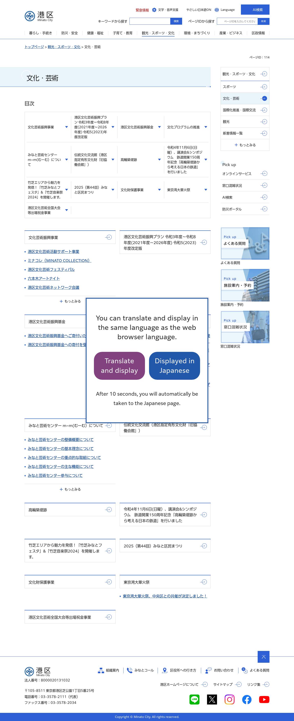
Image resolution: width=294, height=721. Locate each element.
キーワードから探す (133, 21)
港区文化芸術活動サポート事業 (53, 251)
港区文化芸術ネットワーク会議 (53, 287)
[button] (139, 9)
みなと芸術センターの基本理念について (61, 448)
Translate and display (119, 365)
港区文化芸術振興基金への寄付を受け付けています (70, 345)
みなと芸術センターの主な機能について (61, 466)
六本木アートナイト (44, 278)
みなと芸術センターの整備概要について (61, 439)
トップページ (34, 46)
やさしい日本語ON (198, 9)
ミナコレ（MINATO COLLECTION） (59, 260)
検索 (263, 21)
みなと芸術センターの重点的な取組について (64, 457)
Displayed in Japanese (175, 365)
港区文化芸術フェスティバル (51, 269)
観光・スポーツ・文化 (64, 46)
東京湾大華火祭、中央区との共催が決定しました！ (165, 596)
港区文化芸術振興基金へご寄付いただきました (66, 336)
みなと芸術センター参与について (55, 475)
